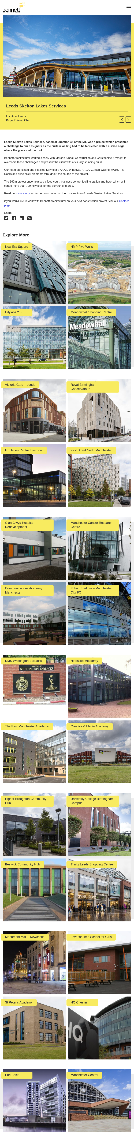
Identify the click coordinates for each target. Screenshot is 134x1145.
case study (23, 193)
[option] (67, 56)
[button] (122, 119)
